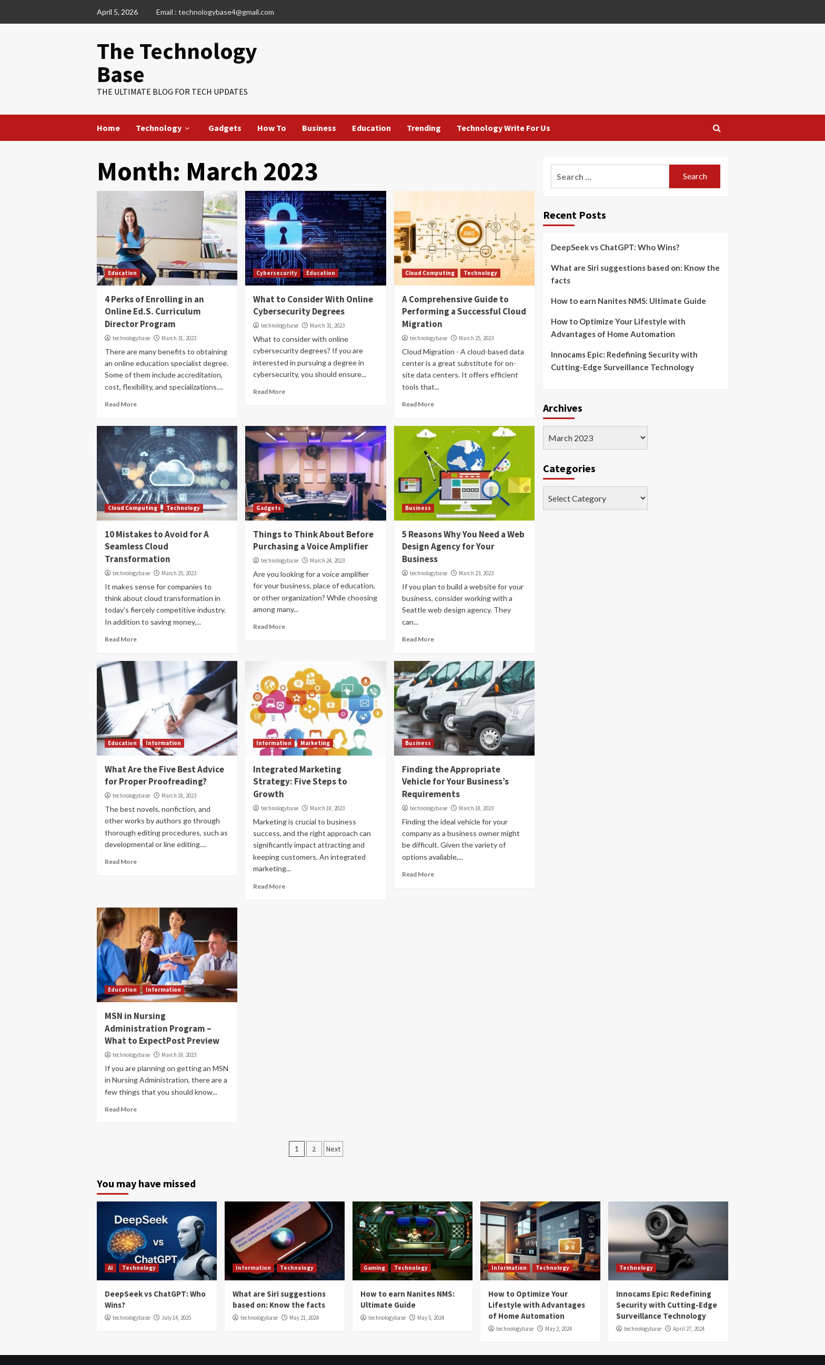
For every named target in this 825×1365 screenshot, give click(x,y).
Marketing (315, 717)
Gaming (374, 1243)
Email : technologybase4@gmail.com (215, 11)
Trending (424, 103)
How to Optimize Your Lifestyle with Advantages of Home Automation (618, 303)
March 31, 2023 (179, 313)
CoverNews (446, 1347)
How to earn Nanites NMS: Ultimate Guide (628, 276)
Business (319, 103)
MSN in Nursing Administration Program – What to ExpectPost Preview (162, 1003)
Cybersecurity (276, 248)
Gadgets (225, 103)
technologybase (131, 313)
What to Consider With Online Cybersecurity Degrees (313, 281)
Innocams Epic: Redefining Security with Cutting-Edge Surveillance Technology (624, 336)
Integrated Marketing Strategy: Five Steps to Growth (300, 756)
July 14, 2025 (176, 1293)
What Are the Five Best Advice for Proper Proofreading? (164, 750)
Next (333, 1124)
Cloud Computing (430, 248)
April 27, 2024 (689, 1304)
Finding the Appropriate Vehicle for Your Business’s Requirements (455, 756)
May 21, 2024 (304, 1293)
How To (271, 103)
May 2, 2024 (558, 1304)
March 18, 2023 (179, 771)
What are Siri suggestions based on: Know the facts (635, 249)
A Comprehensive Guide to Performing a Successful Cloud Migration (464, 287)
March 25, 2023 (476, 313)
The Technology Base (192, 50)
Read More (121, 379)
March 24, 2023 (327, 535)
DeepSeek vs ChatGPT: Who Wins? (615, 222)
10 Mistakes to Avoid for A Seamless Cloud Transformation (157, 522)
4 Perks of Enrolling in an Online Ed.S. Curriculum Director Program (154, 287)
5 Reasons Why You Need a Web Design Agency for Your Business (463, 522)
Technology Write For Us (503, 103)
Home (108, 103)
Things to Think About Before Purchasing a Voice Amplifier (313, 516)
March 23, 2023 (476, 548)
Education (371, 103)
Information (163, 717)
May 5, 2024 (430, 1293)
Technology (164, 103)
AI (110, 1243)
